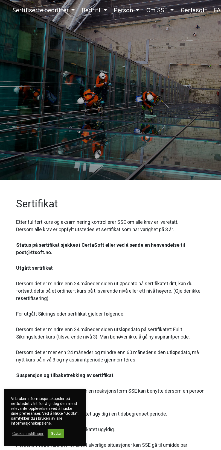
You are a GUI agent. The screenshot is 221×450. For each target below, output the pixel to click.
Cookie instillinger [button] (27, 433)
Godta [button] (56, 433)
